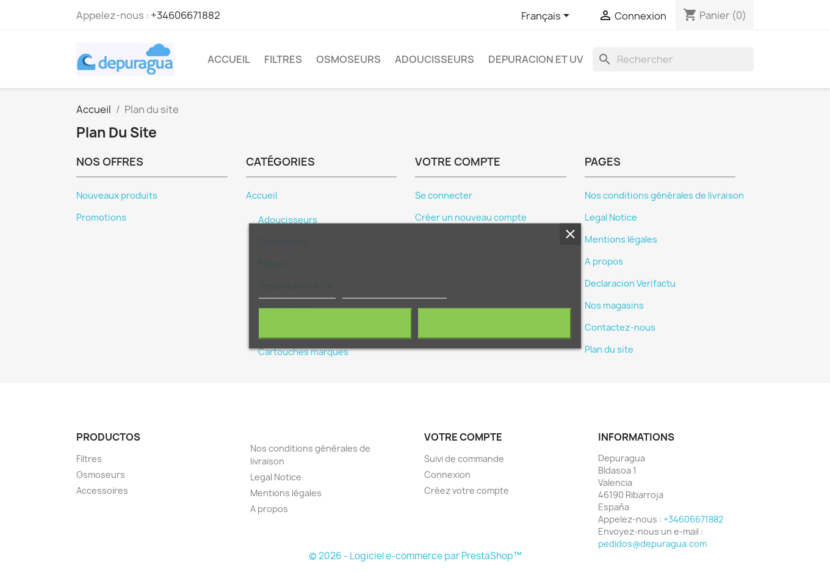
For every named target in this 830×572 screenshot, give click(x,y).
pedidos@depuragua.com (652, 543)
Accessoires (102, 490)
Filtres (283, 59)
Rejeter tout (335, 324)
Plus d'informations (297, 293)
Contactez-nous (620, 327)
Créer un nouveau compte (471, 217)
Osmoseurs (348, 59)
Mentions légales (621, 239)
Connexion (447, 474)
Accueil (229, 59)
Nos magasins (614, 305)
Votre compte (463, 437)
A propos (604, 261)
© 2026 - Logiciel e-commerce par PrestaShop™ (415, 555)
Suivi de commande (464, 458)
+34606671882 (185, 15)
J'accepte (494, 324)
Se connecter (443, 195)
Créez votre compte (466, 490)
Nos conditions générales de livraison (664, 195)
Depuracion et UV (535, 59)
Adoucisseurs (434, 59)
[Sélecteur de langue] (547, 16)
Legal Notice (611, 217)
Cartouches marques (303, 352)
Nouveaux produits (116, 195)
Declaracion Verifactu (630, 283)
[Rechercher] (673, 59)
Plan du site (609, 349)
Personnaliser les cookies (394, 293)
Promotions (101, 217)
